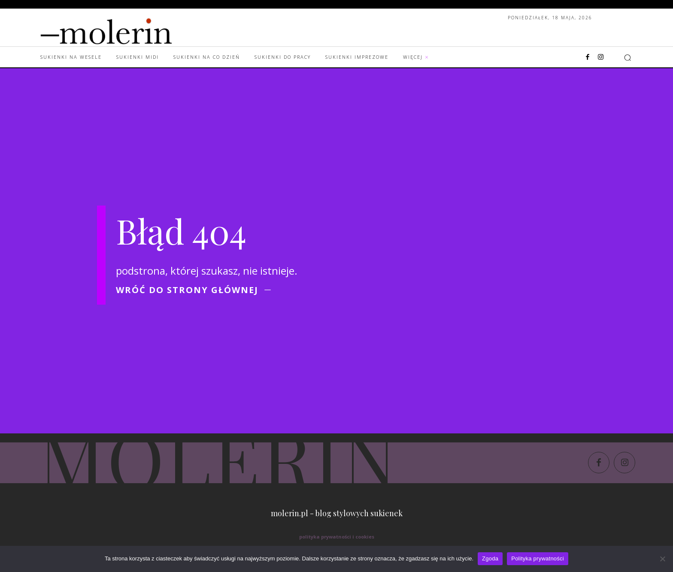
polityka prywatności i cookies (336, 536)
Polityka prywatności (537, 558)
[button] (627, 57)
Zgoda (490, 558)
